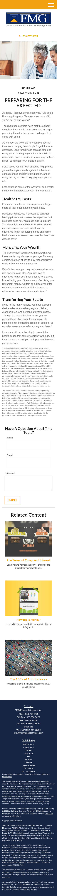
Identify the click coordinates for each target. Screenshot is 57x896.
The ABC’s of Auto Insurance (28, 679)
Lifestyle (28, 762)
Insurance (28, 753)
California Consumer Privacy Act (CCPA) (26, 811)
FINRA (14, 828)
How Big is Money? (29, 619)
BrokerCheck (7, 777)
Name (10, 437)
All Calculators (28, 771)
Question (10, 473)
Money (28, 759)
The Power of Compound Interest (28, 560)
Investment (28, 747)
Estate (28, 750)
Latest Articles (28, 765)
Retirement (28, 744)
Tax (28, 756)
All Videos (28, 768)
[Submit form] (12, 500)
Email (10, 455)
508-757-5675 (28, 36)
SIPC (19, 828)
